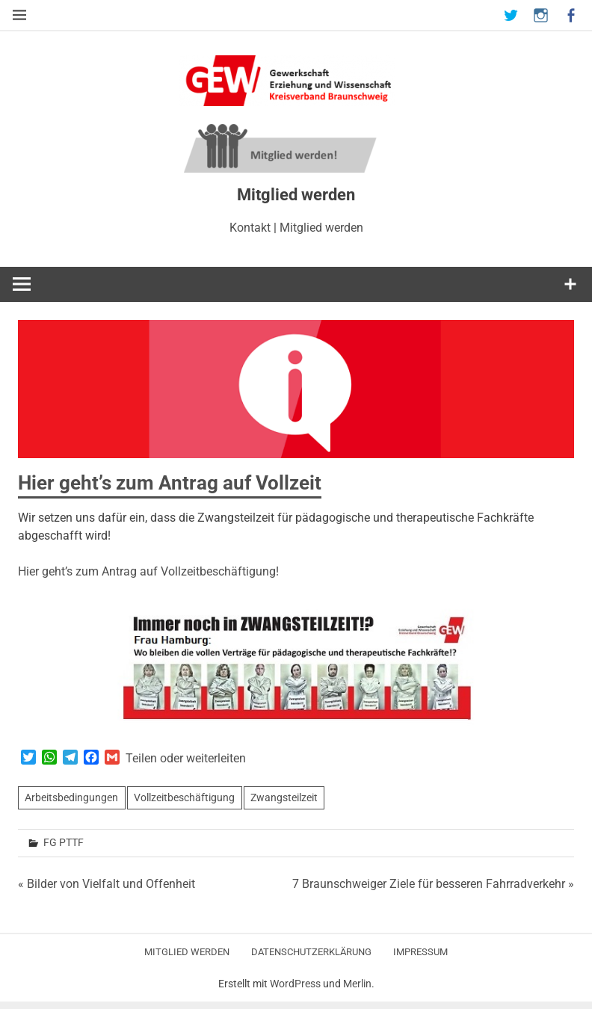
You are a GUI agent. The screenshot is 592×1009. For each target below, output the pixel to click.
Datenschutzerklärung (311, 951)
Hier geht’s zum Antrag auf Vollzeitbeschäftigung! (148, 571)
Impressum (420, 951)
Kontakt (250, 227)
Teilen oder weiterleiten (186, 758)
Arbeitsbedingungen (71, 797)
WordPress (295, 984)
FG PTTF (63, 842)
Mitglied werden (321, 227)
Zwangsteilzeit (284, 797)
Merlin (357, 984)
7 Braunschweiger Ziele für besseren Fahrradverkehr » (433, 884)
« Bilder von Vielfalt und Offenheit (106, 884)
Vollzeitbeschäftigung (184, 797)
